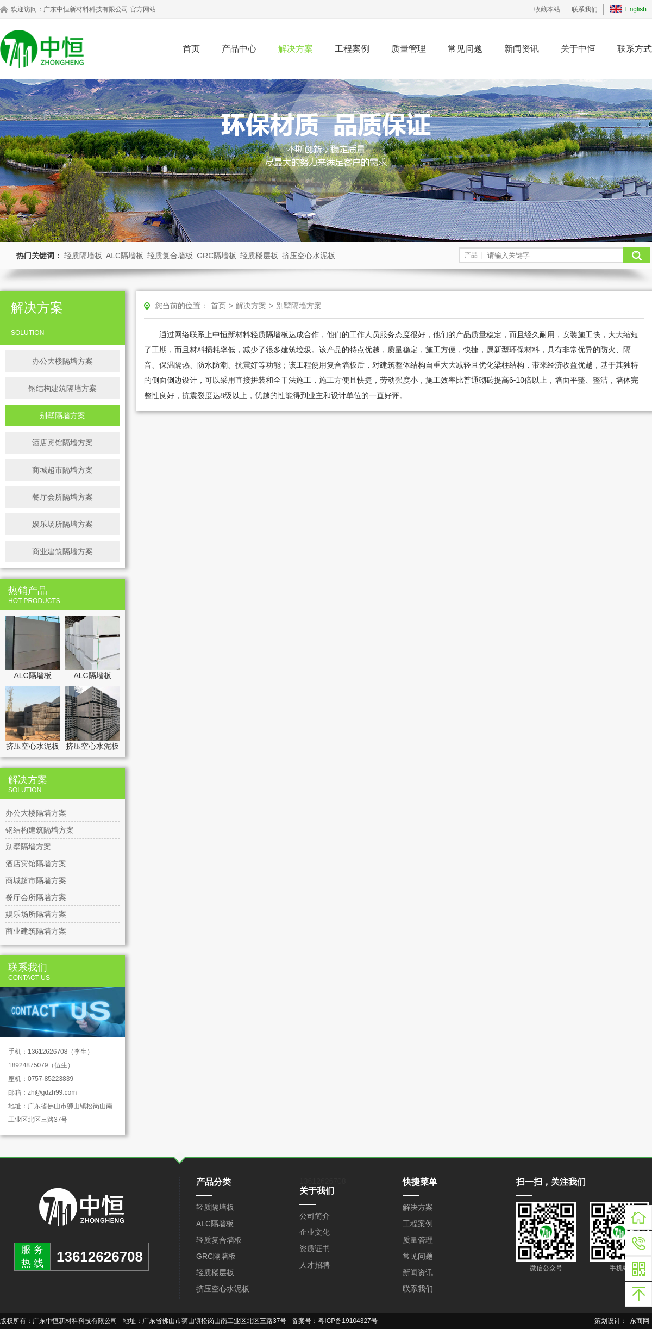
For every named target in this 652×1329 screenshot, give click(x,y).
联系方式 (634, 48)
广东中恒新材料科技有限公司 (85, 9)
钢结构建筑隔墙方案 (62, 388)
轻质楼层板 (259, 255)
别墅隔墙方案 (62, 415)
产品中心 (239, 48)
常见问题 (465, 48)
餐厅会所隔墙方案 (62, 497)
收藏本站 (547, 9)
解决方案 (295, 48)
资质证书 (314, 1248)
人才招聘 (314, 1264)
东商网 (639, 1321)
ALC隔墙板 (124, 255)
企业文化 (314, 1232)
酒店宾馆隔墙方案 (62, 442)
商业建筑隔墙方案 (62, 551)
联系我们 (585, 9)
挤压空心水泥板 (308, 255)
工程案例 (352, 48)
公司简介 (314, 1216)
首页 (191, 48)
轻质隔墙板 (83, 255)
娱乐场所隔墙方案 (62, 524)
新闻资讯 (521, 48)
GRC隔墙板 (216, 255)
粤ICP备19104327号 (347, 1321)
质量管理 (408, 48)
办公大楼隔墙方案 (62, 361)
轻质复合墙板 (170, 255)
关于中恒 (578, 48)
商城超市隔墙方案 (62, 469)
